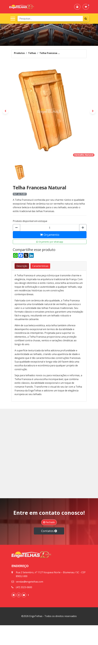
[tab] (22, 266)
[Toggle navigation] (12, 18)
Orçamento (49, 235)
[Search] (50, 18)
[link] (13, 595)
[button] (77, 7)
